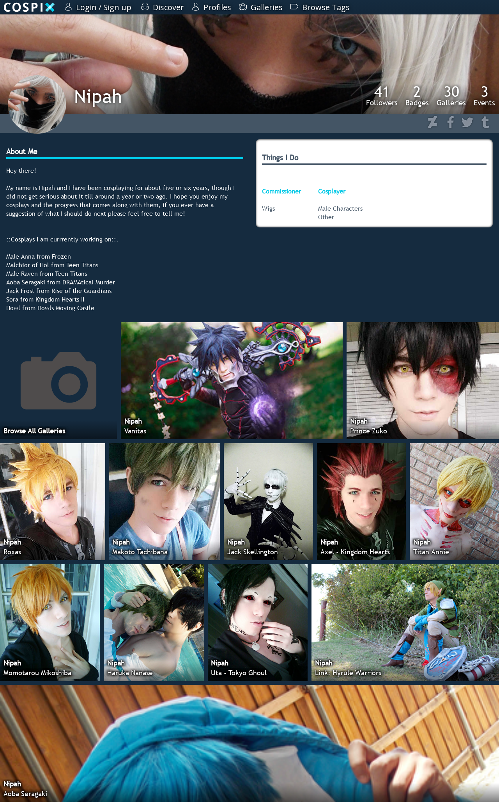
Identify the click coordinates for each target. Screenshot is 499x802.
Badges (417, 95)
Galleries (451, 95)
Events (484, 95)
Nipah (98, 96)
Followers (382, 95)
